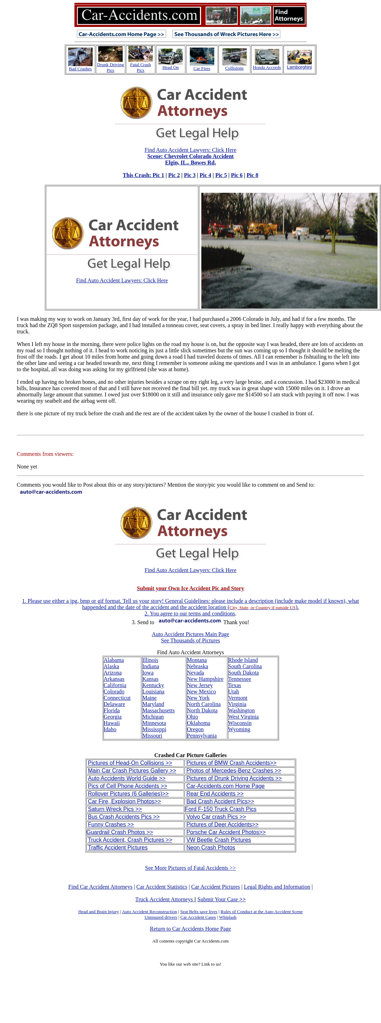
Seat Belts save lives (198, 911)
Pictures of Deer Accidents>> (222, 824)
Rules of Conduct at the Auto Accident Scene (262, 911)
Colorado (114, 691)
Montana (197, 660)
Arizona (113, 673)
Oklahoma (198, 723)
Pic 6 (237, 175)
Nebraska (197, 666)
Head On (171, 67)
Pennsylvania (202, 736)
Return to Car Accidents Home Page (190, 929)
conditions (223, 613)
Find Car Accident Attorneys (100, 887)
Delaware (114, 704)
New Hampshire (205, 679)
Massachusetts (158, 710)
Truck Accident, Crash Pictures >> (130, 840)
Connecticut (117, 698)
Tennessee (239, 679)
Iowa (147, 673)
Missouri (152, 736)
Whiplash (228, 917)
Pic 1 (158, 175)
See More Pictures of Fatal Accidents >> (190, 868)
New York (198, 698)
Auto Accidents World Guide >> (127, 778)
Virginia (237, 704)
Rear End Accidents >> (215, 794)
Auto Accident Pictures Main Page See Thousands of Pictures (190, 637)
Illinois (150, 660)
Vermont (237, 698)
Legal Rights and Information (277, 887)
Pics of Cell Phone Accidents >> (127, 786)
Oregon (195, 729)
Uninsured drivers (160, 917)
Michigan (153, 717)
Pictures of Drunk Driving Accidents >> (234, 778)
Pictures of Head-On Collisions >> (130, 763)
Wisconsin (240, 723)
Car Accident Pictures (215, 887)
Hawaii (112, 723)
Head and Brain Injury (98, 911)
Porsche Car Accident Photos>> (226, 832)
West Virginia (243, 717)
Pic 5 (221, 175)
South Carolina (245, 666)
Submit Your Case (221, 899)
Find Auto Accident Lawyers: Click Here (179, 162)
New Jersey (200, 685)
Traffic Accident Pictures (118, 848)
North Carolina (204, 704)
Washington (241, 710)
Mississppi (154, 729)
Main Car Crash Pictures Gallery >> (132, 771)
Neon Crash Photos (210, 848)
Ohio (192, 717)
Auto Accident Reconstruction (149, 911)
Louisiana (153, 691)
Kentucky (153, 685)
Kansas (150, 679)
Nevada (195, 673)
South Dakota (243, 673)
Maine (149, 698)
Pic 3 (189, 175)
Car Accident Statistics (161, 887)
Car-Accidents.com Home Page (225, 786)
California (115, 685)
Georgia (113, 717)
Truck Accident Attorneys (164, 899)
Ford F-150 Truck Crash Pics (221, 809)
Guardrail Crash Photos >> (120, 832)
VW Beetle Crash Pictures (218, 840)
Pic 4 (205, 175)
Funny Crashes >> (111, 824)
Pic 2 (174, 175)
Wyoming (239, 729)
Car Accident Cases (198, 917)
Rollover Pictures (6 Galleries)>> (128, 794)
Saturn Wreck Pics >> (115, 809)
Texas (234, 685)
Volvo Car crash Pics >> (216, 817)
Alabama (114, 660)
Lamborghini (299, 67)
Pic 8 (252, 175)
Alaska (111, 666)
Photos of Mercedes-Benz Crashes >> (233, 771)
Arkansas (114, 679)
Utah (233, 691)
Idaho (110, 729)
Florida (112, 710)
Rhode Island (243, 660)
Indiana (150, 666)
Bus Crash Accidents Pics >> (124, 817)
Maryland (153, 704)
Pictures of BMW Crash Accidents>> (231, 763)
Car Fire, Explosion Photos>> (124, 801)
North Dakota (202, 710)
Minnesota (154, 723)
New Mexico (201, 691)
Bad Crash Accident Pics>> (220, 801)
